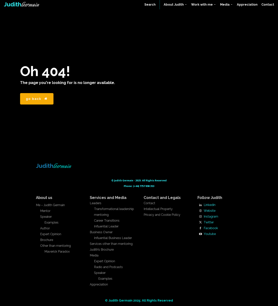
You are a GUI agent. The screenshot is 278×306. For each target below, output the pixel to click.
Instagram (211, 216)
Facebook (211, 228)
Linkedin (209, 205)
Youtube (210, 234)
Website (209, 210)
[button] (150, 4)
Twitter (209, 222)
